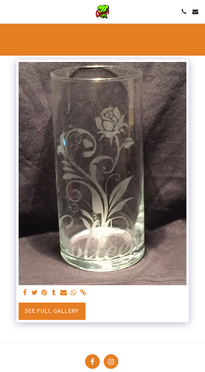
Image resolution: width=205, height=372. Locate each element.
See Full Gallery (52, 311)
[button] (8, 11)
